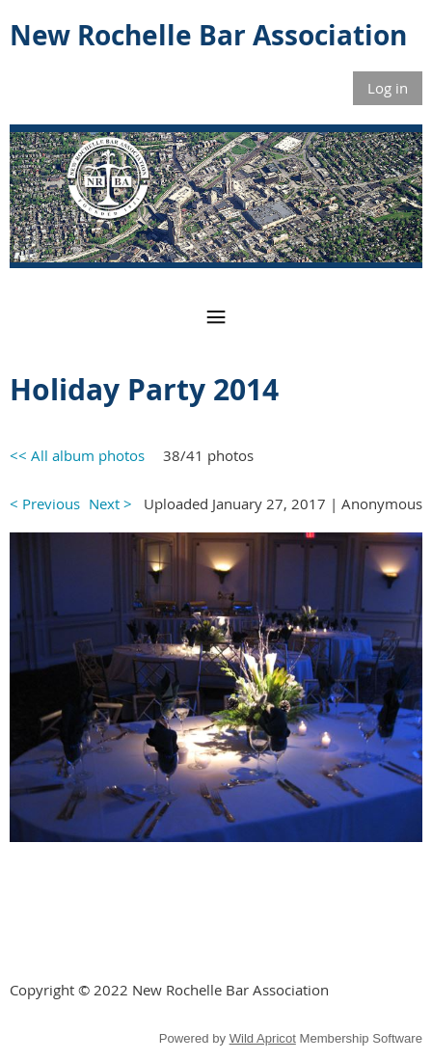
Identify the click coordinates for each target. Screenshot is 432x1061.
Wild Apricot (263, 1038)
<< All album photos (77, 455)
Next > (110, 503)
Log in (387, 87)
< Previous (45, 503)
